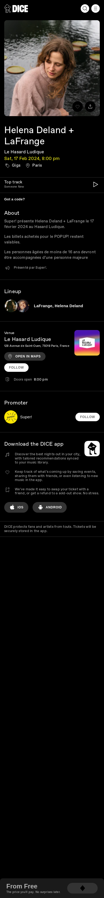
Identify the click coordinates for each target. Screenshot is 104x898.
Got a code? (14, 199)
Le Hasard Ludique (24, 152)
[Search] (85, 8)
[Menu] (95, 8)
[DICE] (16, 8)
